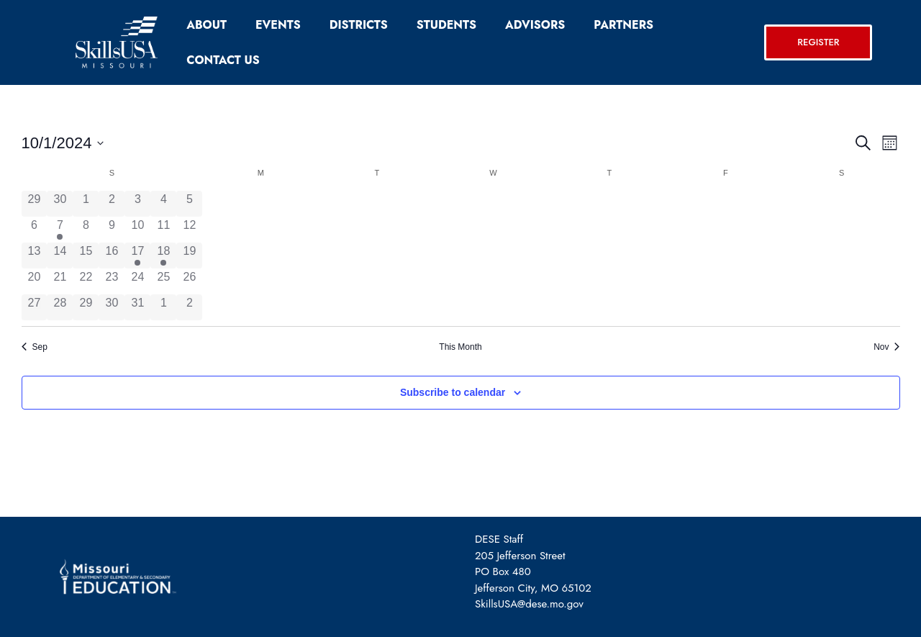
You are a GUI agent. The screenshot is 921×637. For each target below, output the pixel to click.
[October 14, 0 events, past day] (60, 255)
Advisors (535, 25)
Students (446, 25)
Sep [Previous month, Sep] (34, 347)
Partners (623, 25)
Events (278, 25)
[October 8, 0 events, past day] (86, 230)
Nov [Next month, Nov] (886, 347)
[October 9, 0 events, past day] (111, 230)
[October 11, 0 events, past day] (163, 230)
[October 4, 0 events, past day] (163, 204)
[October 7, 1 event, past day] (60, 230)
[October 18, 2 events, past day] (163, 255)
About (206, 25)
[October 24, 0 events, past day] (137, 281)
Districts (359, 25)
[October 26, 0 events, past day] (189, 281)
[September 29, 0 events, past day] (34, 204)
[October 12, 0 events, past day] (189, 230)
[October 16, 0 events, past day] (111, 255)
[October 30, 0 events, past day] (111, 307)
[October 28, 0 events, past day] (60, 307)
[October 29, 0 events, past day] (86, 307)
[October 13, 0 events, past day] (34, 255)
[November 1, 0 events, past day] (163, 307)
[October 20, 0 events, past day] (34, 281)
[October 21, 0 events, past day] (60, 281)
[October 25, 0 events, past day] (163, 281)
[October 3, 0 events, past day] (137, 204)
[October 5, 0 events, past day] (189, 204)
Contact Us (222, 60)
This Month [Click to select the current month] (460, 347)
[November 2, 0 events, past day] (189, 307)
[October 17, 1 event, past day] (137, 255)
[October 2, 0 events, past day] (111, 204)
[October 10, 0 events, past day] (137, 230)
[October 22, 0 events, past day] (86, 281)
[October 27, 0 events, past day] (34, 307)
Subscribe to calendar (452, 392)
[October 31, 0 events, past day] (137, 307)
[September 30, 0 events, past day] (60, 204)
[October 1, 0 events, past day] (86, 204)
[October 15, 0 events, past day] (86, 255)
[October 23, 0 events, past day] (111, 281)
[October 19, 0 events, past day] (189, 255)
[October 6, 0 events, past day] (34, 230)
